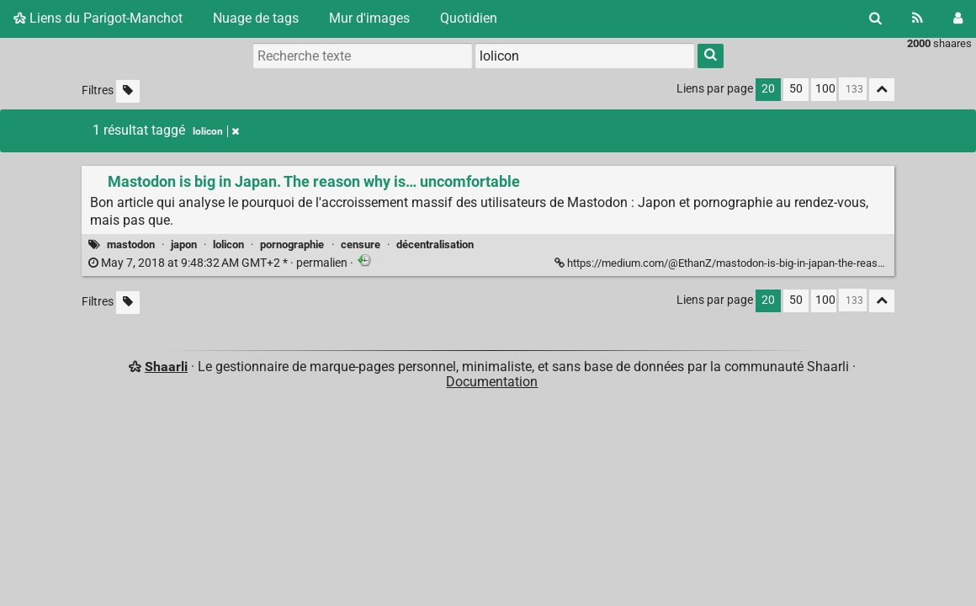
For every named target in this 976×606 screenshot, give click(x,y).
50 (796, 89)
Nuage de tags (256, 18)
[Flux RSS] (917, 18)
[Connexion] (958, 18)
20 (768, 89)
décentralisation (435, 244)
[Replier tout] (881, 89)
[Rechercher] (875, 18)
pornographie (292, 244)
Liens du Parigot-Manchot (98, 18)
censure (360, 244)
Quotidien (468, 18)
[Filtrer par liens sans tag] (128, 91)
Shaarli (166, 367)
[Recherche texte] (362, 55)
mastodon (131, 244)
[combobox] (584, 55)
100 (825, 89)
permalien (219, 263)
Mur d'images (369, 18)
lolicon (228, 244)
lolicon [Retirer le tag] (216, 131)
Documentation (492, 382)
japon (184, 244)
